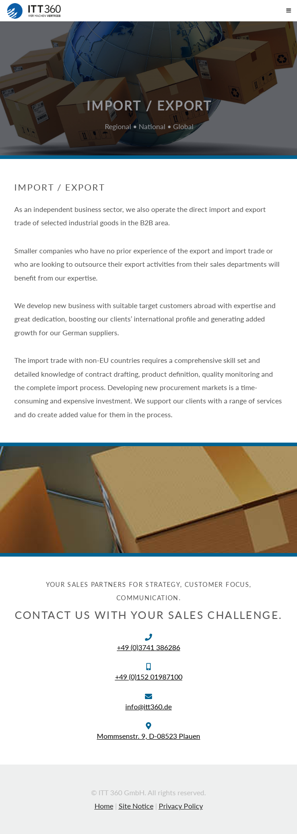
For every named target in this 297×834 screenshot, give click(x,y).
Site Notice (136, 805)
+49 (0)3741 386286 (148, 647)
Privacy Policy (181, 805)
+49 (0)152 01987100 (148, 676)
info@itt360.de (148, 706)
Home (104, 805)
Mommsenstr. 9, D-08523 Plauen (148, 736)
